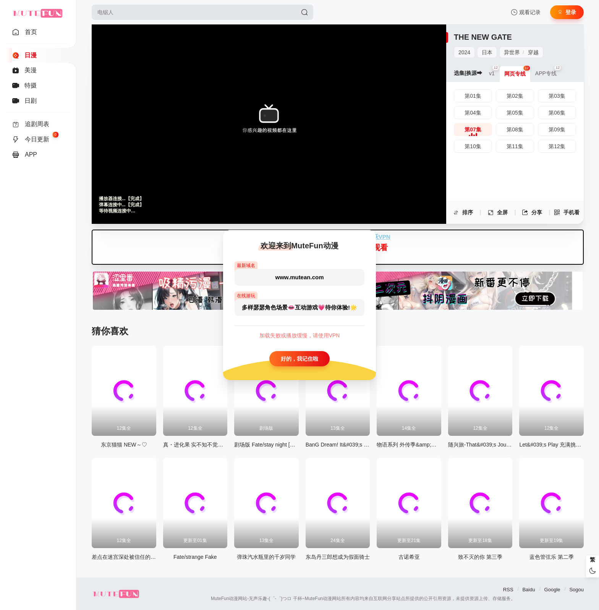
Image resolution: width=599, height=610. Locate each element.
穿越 (533, 52)
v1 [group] (494, 71)
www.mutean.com (299, 277)
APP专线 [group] (548, 71)
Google (552, 589)
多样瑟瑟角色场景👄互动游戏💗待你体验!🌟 (299, 307)
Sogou (576, 589)
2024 (464, 52)
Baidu (528, 589)
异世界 (512, 52)
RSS (508, 589)
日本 (487, 52)
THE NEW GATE (483, 37)
